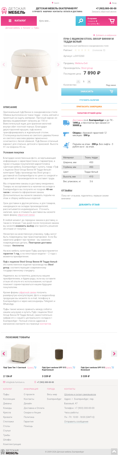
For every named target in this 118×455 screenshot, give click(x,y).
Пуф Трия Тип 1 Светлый (14, 367)
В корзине (92, 18)
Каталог (27, 28)
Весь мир (52, 394)
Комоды (7, 408)
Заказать (97, 91)
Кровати (7, 417)
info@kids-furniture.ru (15, 382)
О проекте (37, 11)
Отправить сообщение (76, 421)
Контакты (57, 11)
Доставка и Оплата (34, 408)
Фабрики (47, 11)
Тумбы (6, 435)
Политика (29, 417)
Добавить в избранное (106, 35)
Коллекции (9, 399)
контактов (45, 324)
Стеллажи (8, 421)
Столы (6, 426)
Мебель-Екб (81, 63)
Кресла (7, 412)
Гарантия (28, 421)
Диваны (7, 403)
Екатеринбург (54, 399)
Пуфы (36, 28)
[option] (31, 66)
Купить (30, 367)
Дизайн (28, 403)
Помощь (28, 426)
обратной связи (26, 215)
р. (98, 24)
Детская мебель (12, 28)
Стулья (6, 430)
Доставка (78, 120)
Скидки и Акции (32, 412)
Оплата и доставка (72, 11)
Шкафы (7, 439)
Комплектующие (12, 444)
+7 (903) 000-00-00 (106, 8)
